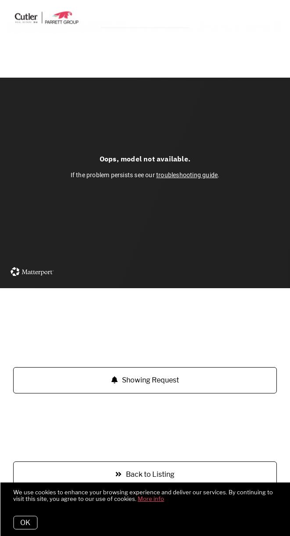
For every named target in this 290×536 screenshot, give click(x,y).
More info (151, 498)
